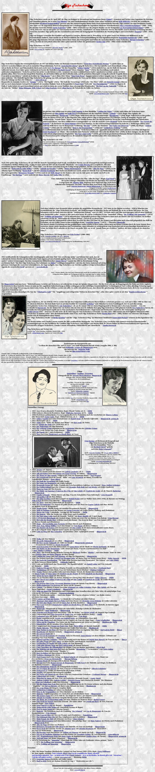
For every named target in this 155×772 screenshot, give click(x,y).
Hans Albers (55, 479)
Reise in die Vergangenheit (82, 128)
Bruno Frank (40, 574)
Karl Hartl (110, 179)
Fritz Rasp (82, 616)
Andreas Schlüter (42, 680)
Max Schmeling (56, 532)
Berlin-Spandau (59, 318)
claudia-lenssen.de (109, 325)
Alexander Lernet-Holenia (91, 601)
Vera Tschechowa (138, 308)
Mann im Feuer (42, 489)
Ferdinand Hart (104, 568)
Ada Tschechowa (65, 306)
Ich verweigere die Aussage (46, 669)
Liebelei (113, 113)
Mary (38, 552)
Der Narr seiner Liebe (83, 134)
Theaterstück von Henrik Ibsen (60, 434)
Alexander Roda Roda (77, 487)
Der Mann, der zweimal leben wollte (49, 699)
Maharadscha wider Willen (22, 169)
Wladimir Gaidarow (97, 570)
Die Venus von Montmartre (46, 483)
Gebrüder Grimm (91, 428)
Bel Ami (87, 126)
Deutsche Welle (84, 349)
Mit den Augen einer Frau (46, 684)
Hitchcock (76, 552)
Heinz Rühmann (25, 88)
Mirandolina (80, 649)
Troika (38, 539)
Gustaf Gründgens (53, 589)
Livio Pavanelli (106, 495)
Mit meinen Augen (43, 696)
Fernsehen (89, 373)
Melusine (39, 694)
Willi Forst (72, 113)
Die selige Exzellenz (43, 499)
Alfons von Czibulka (42, 682)
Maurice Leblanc (112, 415)
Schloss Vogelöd (83, 68)
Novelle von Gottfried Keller (65, 618)
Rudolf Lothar (92, 564)
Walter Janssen (113, 558)
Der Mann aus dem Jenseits (46, 475)
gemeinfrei (74, 360)
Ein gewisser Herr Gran (45, 583)
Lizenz (3, 357)
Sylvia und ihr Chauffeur (45, 622)
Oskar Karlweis (51, 88)
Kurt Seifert (49, 703)
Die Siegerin (40, 514)
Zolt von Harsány (51, 686)
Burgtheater (114, 115)
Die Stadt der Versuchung (45, 481)
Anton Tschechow (59, 28)
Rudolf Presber (74, 499)
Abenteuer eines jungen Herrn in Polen (50, 601)
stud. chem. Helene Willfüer (46, 526)
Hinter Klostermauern (72, 169)
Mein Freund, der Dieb (44, 719)
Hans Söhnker (78, 719)
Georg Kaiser (74, 547)
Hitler (53, 263)
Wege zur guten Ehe (43, 591)
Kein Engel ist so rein (44, 705)
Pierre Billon (78, 626)
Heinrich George (113, 82)
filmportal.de (9, 284)
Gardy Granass (75, 755)
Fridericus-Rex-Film (63, 491)
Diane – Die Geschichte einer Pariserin (50, 524)
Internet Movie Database (82, 375)
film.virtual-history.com (81, 351)
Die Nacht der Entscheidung (46, 560)
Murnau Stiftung (70, 659)
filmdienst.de (107, 622)
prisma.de (115, 419)
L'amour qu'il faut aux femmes (47, 599)
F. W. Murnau (55, 68)
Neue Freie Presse (77, 76)
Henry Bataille (83, 516)
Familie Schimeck (43, 495)
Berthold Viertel (64, 70)
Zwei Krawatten (42, 547)
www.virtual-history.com (101, 93)
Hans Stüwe (52, 574)
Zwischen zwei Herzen (44, 612)
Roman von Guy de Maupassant (62, 663)
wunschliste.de (113, 734)
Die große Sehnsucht (44, 541)
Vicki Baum (78, 526)
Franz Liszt (69, 614)
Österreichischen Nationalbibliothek (78, 142)
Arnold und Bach (92, 701)
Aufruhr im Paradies (48, 169)
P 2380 (76, 145)
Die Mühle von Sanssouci (45, 491)
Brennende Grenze (43, 485)
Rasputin (138, 32)
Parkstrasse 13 (41, 670)
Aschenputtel (69, 428)
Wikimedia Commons (109, 193)
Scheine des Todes (45, 424)
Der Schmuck (77, 711)
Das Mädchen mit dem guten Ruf (48, 649)
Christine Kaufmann (47, 171)
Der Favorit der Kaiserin (45, 636)
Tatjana (33, 82)
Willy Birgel (55, 173)
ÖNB (46, 145)
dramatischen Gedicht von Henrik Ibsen (66, 605)
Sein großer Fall (42, 497)
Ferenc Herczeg (84, 165)
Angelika (39, 672)
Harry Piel (66, 603)
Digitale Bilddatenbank (93, 186)
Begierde (39, 711)
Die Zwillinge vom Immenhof (135, 214)
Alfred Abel (100, 647)
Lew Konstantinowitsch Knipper (131, 28)
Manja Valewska (42, 628)
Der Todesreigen (42, 426)
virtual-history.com (82, 400)
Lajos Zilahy (113, 560)
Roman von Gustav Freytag (66, 473)
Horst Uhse (67, 753)
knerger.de (42, 308)
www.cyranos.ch (39, 49)
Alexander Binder (57, 47)
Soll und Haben (42, 473)
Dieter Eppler (66, 736)
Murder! (91, 552)
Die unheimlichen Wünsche (46, 667)
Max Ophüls (59, 113)
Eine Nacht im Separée (44, 701)
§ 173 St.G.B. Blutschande (46, 518)
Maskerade (64, 115)
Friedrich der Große (93, 491)
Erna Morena (113, 518)
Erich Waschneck (49, 132)
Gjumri (109, 19)
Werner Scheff (89, 612)
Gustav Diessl (95, 678)
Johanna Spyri (70, 729)
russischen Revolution (69, 66)
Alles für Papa (98, 169)
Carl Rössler (92, 487)
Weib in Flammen (43, 510)
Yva (96, 92)
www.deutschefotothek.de (53, 241)
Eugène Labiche (94, 504)
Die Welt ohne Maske (44, 603)
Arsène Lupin (49, 417)
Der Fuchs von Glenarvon (118, 126)
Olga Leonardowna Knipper (130, 25)
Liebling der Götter (105, 111)
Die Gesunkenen (42, 477)
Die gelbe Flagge (42, 641)
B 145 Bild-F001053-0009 (92, 193)
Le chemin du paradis (61, 545)
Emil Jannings (77, 111)
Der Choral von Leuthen (45, 580)
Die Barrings (17, 175)
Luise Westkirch (77, 477)
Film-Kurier (45, 76)
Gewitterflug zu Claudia (45, 643)
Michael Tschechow (137, 40)
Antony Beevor (61, 261)
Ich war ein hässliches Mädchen (48, 734)
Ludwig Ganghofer (71, 472)
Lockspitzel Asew (42, 616)
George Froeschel (73, 510)
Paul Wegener (95, 475)
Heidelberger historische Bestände (78, 393)
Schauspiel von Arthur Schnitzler (79, 587)
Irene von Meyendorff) (53, 659)
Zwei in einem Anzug (44, 709)
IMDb (90, 411)
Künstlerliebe (41, 624)
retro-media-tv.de (65, 757)
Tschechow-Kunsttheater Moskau (96, 64)
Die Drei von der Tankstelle (106, 86)
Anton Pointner (70, 124)
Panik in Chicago (42, 568)
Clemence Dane (40, 554)
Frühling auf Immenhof (53, 216)
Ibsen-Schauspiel (105, 449)
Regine (39, 618)
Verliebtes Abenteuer (44, 655)
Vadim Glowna (32, 312)
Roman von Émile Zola (59, 626)
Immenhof (55, 740)
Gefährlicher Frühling (112, 128)
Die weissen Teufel (43, 634)
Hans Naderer (96, 721)
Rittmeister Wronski (26, 173)
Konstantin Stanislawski (128, 37)
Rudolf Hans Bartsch (96, 640)
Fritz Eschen (75, 234)
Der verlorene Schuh (44, 428)
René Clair (79, 84)
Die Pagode (40, 432)
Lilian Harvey (67, 88)
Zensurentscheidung (66, 593)
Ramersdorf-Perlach (119, 318)
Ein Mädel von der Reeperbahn (48, 549)
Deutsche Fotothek (51, 236)
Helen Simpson (55, 554)
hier (61, 49)
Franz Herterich (56, 614)
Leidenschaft (41, 676)
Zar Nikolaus (62, 21)
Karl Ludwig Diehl (107, 630)
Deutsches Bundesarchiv (78, 186)
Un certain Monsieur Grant (65, 583)
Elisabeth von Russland (93, 574)
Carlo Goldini (108, 649)
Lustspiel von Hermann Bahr (64, 558)
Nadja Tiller (57, 175)
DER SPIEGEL (124, 21)
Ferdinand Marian (99, 674)
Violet (38, 423)
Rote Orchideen (42, 653)
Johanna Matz (78, 182)
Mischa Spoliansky (99, 547)
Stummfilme (71, 373)
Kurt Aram (77, 423)
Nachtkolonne (41, 570)
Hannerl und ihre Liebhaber (46, 640)
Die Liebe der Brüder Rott (46, 520)
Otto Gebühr (78, 491)
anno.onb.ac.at (41, 80)
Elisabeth (113, 121)
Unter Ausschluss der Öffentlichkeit (49, 647)
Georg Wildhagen (104, 751)
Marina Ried (106, 313)
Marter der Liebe (42, 512)
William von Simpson (70, 732)
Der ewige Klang (42, 688)
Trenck (39, 572)
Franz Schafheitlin (102, 620)
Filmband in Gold (44, 292)
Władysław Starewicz (73, 413)
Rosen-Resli (27, 171)
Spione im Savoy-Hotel (44, 576)
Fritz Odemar (51, 713)
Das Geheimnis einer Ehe (45, 717)
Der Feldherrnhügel (43, 487)
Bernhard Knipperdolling (49, 23)
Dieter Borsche (44, 175)
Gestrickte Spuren (92, 222)
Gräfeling (90, 304)
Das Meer (40, 503)
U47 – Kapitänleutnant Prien (47, 736)
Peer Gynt (40, 605)
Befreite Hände (42, 661)
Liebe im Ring (41, 532)
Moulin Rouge (41, 508)
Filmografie (120, 222)
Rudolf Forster (99, 699)
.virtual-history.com (38, 333)
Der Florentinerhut (100, 84)
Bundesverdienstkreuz (137, 292)
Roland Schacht (69, 657)
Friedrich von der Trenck (69, 574)
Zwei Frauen (41, 657)
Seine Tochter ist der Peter (46, 630)
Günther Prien (91, 736)
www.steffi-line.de (79, 770)
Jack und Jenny (42, 738)
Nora (87, 70)
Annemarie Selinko (84, 734)
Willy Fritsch (36, 88)
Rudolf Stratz (76, 419)
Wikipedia (70, 347)
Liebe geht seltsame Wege (45, 645)
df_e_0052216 (64, 236)
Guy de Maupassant (93, 711)
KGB (22, 267)
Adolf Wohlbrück (51, 610)
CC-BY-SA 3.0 (111, 188)
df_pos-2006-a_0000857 (111, 453)
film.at (119, 630)
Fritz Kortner (90, 441)
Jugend (84, 386)
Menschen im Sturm (43, 678)
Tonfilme (80, 373)
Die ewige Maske (42, 620)
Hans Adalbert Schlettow (111, 485)
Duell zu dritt (41, 761)
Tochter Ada (100, 42)
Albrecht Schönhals (99, 669)
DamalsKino (68, 705)
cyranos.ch (78, 347)
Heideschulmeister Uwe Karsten (48, 585)
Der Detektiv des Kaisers (45, 528)
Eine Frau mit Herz (43, 715)
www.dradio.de (42, 267)
